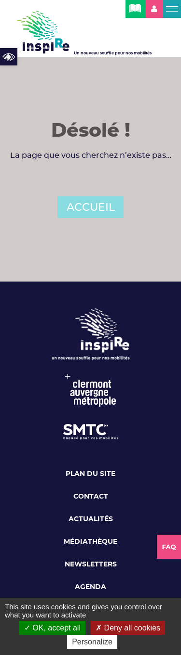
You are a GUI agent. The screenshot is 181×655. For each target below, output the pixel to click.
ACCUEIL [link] (91, 207)
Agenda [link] (90, 587)
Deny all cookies (128, 628)
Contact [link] (90, 496)
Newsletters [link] (91, 564)
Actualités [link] (91, 519)
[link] (8, 56)
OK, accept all (52, 628)
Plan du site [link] (90, 474)
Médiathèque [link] (90, 542)
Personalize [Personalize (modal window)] (92, 642)
